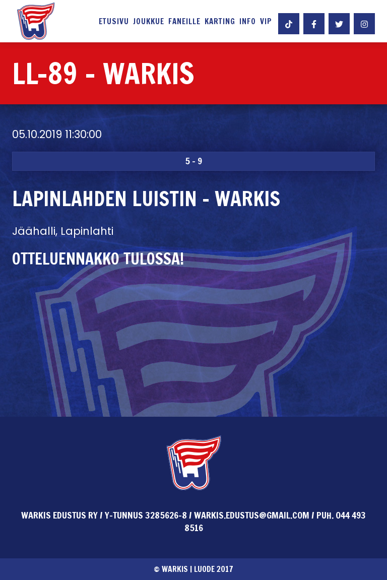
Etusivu (114, 22)
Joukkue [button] (148, 22)
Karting (220, 22)
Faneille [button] (184, 22)
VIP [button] (266, 22)
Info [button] (247, 22)
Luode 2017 (213, 568)
